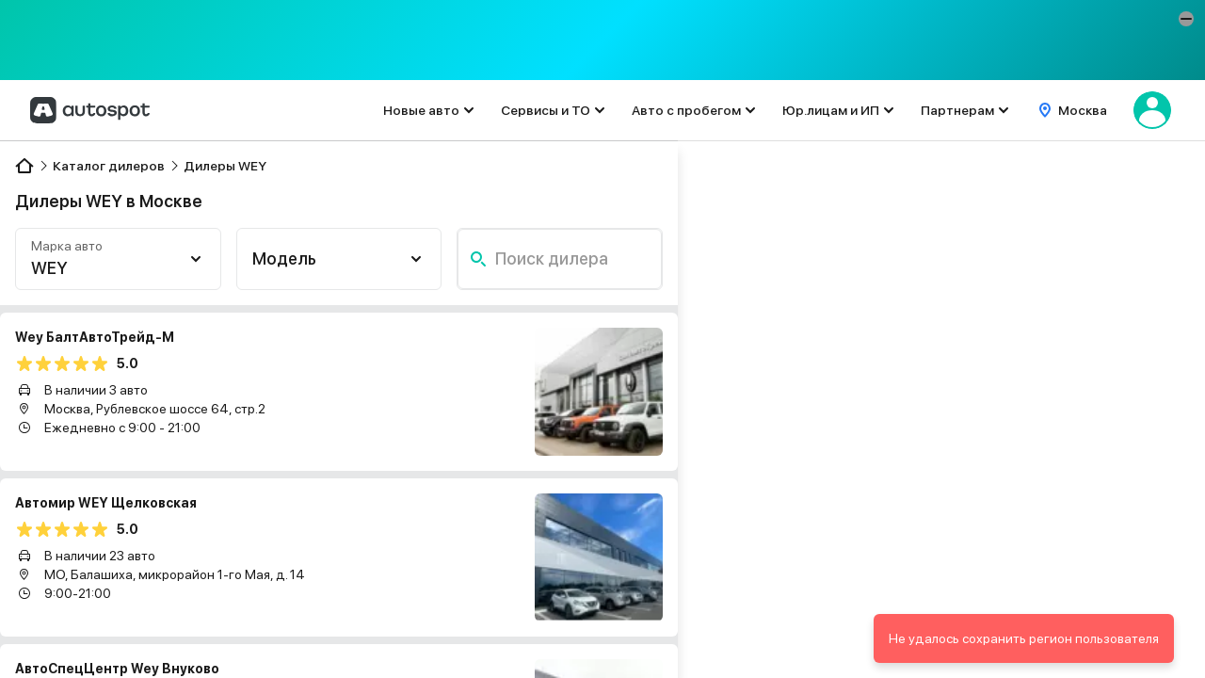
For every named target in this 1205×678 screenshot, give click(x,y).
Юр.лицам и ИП (830, 110)
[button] (1186, 19)
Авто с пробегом (686, 110)
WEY (49, 268)
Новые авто (421, 110)
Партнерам (957, 110)
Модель (284, 258)
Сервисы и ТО (545, 110)
